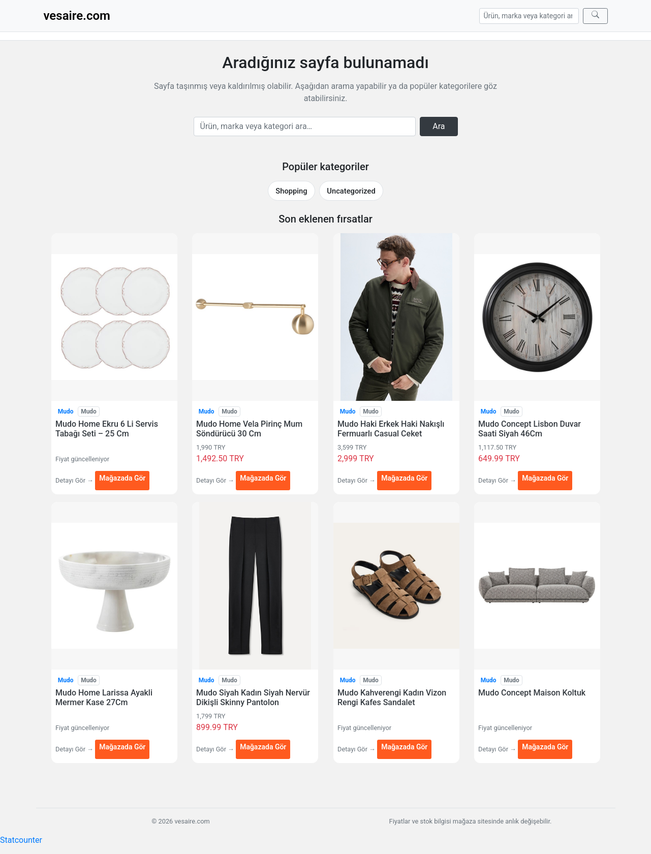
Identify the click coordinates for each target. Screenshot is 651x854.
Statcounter (21, 840)
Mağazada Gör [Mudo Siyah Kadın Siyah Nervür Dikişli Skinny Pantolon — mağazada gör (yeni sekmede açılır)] (263, 747)
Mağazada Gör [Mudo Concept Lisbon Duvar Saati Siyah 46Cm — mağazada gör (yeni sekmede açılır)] (545, 477)
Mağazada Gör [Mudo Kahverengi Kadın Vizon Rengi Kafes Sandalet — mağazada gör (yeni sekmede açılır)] (404, 747)
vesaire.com (77, 16)
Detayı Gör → (75, 480)
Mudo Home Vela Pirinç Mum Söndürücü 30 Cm (249, 428)
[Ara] (595, 16)
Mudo (65, 411)
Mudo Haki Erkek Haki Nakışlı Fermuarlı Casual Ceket (390, 428)
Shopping (291, 191)
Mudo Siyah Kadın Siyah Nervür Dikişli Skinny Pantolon (253, 697)
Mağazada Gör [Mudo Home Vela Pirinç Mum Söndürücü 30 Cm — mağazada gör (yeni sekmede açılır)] (263, 477)
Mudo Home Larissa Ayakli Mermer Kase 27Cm (103, 697)
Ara (438, 126)
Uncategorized (351, 191)
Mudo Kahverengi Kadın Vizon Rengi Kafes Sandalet (391, 697)
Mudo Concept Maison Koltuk (531, 693)
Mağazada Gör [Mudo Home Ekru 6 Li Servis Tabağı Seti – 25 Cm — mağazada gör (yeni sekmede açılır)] (122, 477)
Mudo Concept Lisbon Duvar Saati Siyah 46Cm (529, 428)
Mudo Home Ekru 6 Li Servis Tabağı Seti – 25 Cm (106, 428)
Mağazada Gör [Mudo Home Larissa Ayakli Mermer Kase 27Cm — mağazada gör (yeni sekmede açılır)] (122, 747)
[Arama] (529, 16)
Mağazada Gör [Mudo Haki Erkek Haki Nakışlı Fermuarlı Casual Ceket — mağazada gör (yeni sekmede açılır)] (404, 477)
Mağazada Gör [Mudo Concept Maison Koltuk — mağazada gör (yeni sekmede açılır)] (545, 747)
